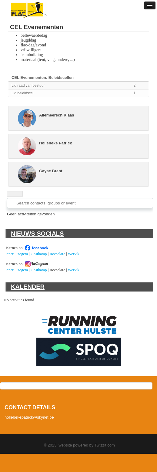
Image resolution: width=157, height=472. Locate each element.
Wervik (73, 253)
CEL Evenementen (36, 27)
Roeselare (57, 253)
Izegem (22, 253)
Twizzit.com (105, 445)
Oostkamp (39, 253)
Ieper (9, 253)
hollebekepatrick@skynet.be (29, 417)
